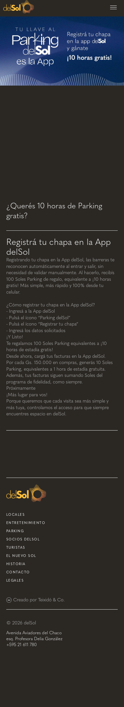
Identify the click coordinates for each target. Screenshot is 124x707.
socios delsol (23, 539)
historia (16, 564)
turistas (15, 548)
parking (15, 531)
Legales (15, 581)
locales (15, 515)
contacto (18, 572)
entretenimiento (26, 523)
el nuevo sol (21, 556)
